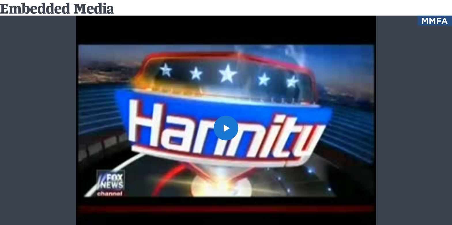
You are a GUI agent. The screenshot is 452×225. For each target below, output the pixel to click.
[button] (226, 128)
